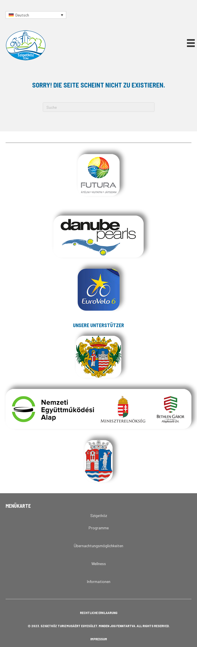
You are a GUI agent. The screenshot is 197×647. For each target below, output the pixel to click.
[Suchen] (99, 107)
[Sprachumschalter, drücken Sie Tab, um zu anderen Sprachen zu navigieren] (36, 15)
